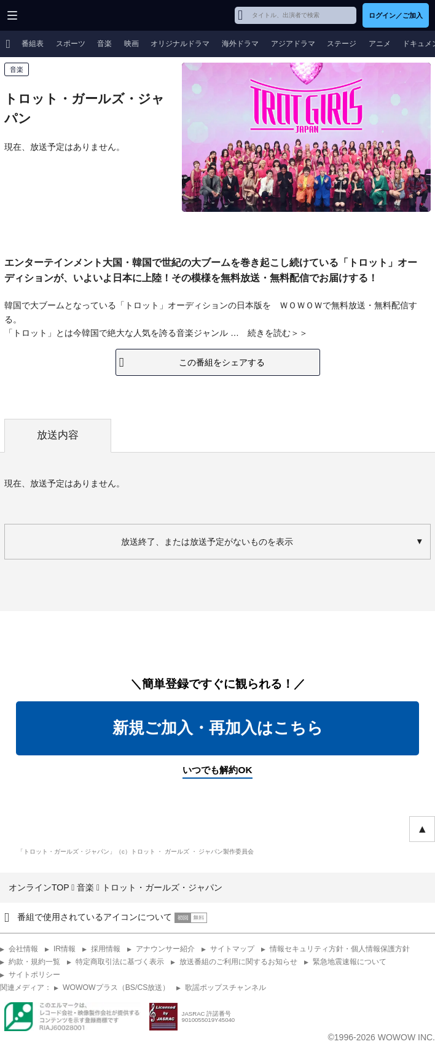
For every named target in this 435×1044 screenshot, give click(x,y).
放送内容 (58, 435)
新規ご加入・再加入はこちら (217, 728)
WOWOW (56, 15)
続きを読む (269, 333)
